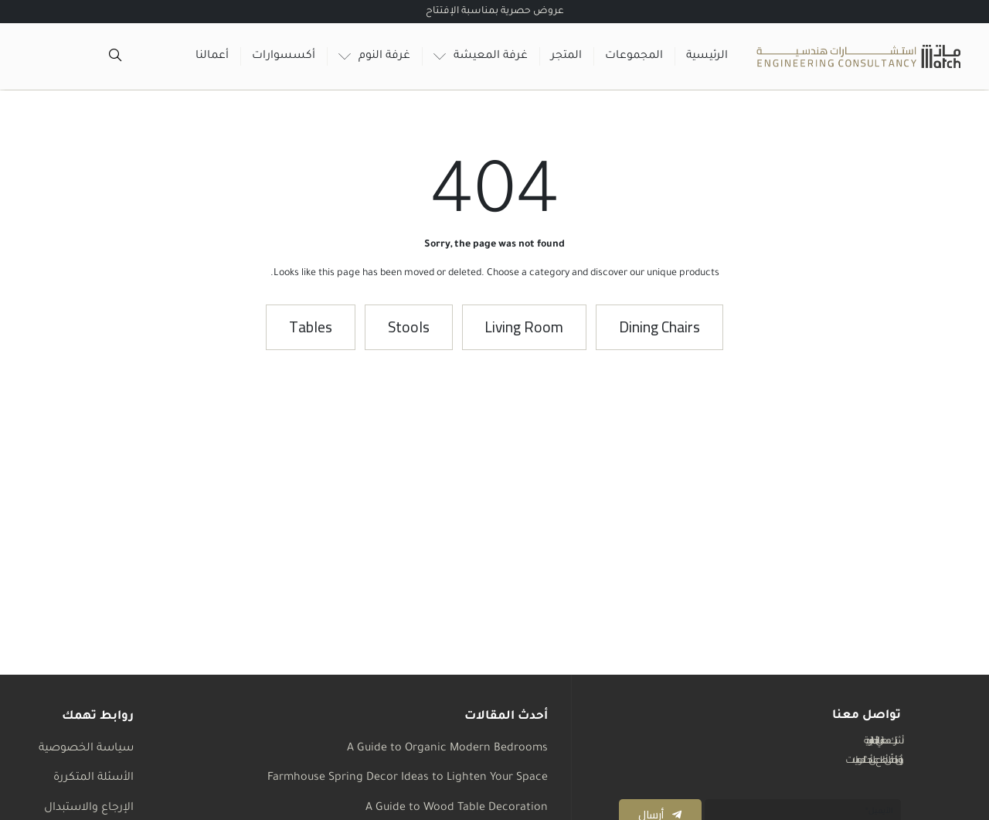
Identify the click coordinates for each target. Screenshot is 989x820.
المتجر (566, 56)
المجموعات (634, 56)
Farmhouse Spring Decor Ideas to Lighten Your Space (407, 778)
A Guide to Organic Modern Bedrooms (447, 749)
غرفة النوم (374, 56)
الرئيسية (707, 56)
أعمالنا (212, 56)
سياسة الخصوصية (86, 749)
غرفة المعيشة (480, 56)
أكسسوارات (283, 56)
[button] (663, 328)
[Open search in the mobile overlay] (116, 56)
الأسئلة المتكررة (93, 778)
